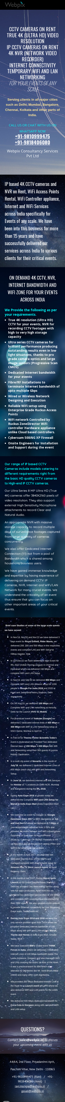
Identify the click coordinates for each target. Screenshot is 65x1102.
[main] (32, 59)
